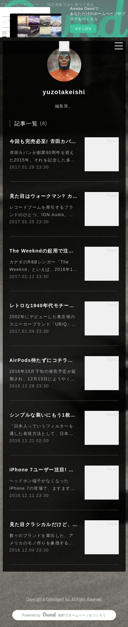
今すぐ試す (83, 29)
